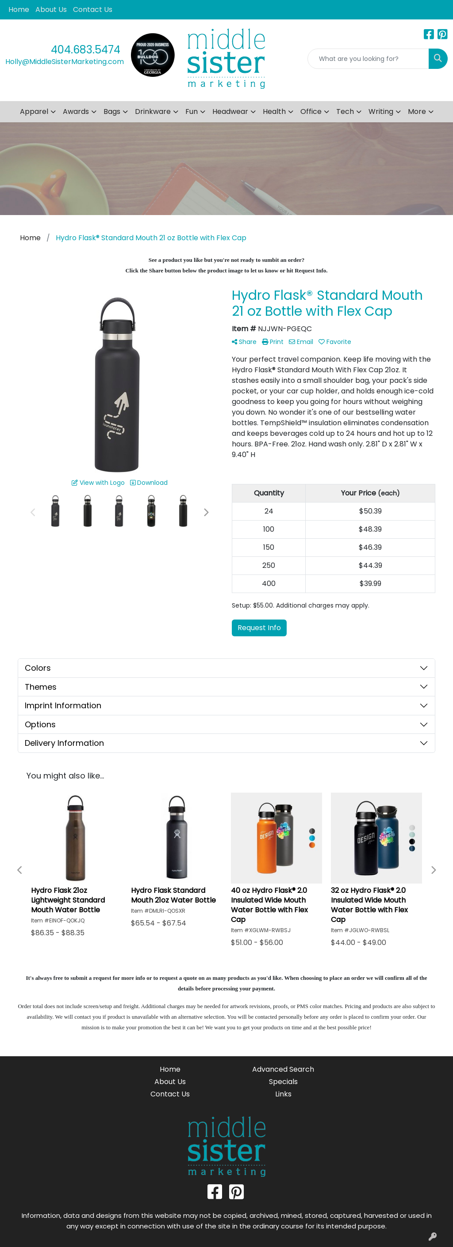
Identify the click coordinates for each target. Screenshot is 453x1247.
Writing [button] (381, 111)
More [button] (417, 111)
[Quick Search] (368, 59)
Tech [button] (345, 111)
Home (18, 9)
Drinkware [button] (153, 111)
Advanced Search (283, 1069)
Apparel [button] (34, 111)
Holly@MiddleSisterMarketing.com (64, 62)
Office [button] (311, 111)
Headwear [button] (230, 111)
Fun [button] (191, 111)
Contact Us (92, 9)
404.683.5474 (85, 49)
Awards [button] (76, 111)
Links (283, 1094)
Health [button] (274, 111)
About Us (51, 9)
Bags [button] (112, 111)
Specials (283, 1082)
